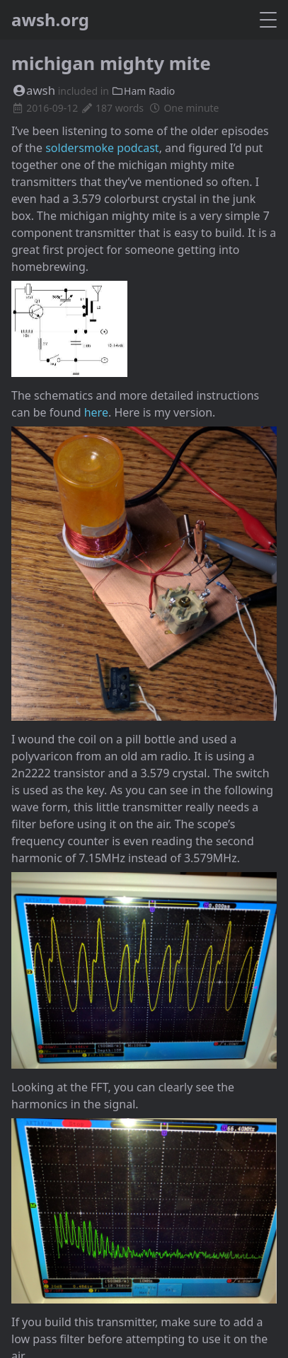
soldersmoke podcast (102, 148)
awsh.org (50, 19)
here (96, 412)
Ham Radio (143, 91)
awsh (33, 90)
